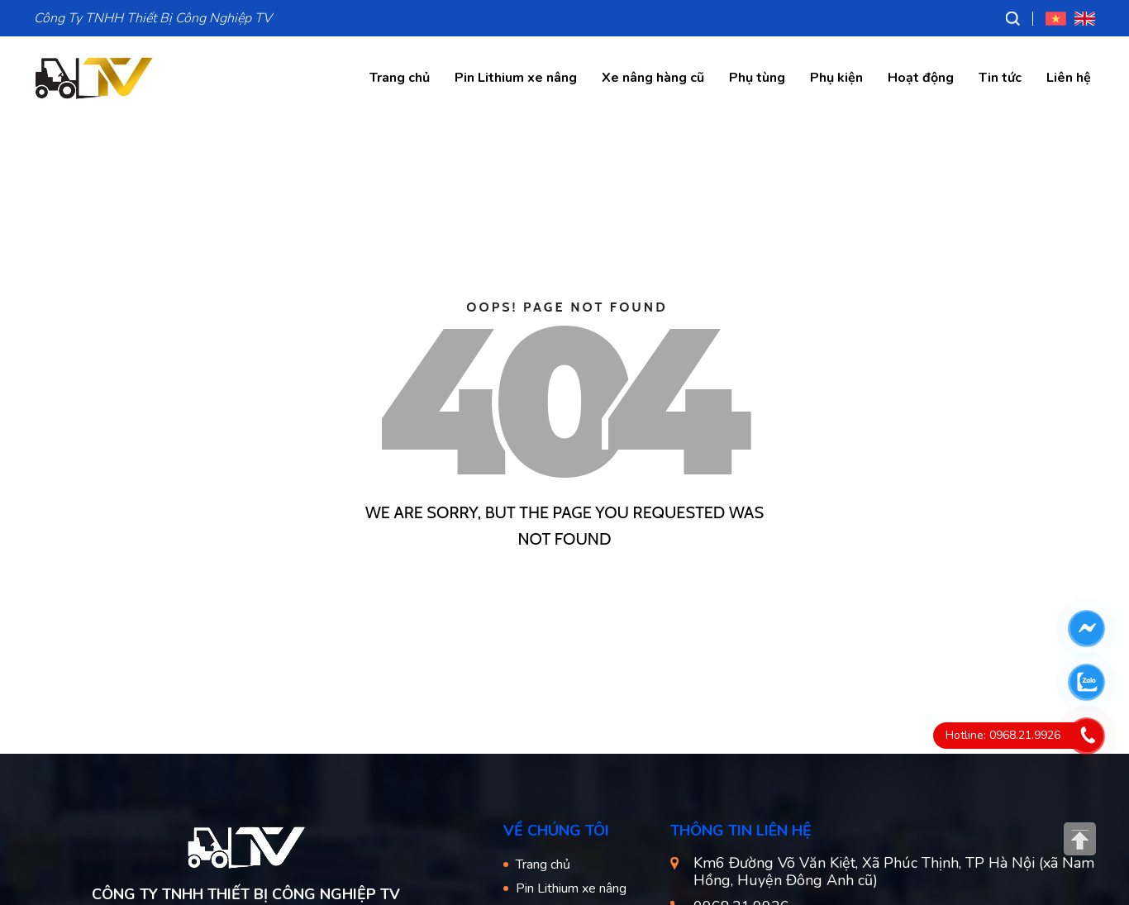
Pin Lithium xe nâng (516, 78)
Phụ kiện (836, 78)
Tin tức (1000, 78)
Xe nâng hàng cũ (653, 78)
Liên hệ (1068, 78)
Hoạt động (921, 78)
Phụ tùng (757, 78)
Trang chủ (399, 78)
